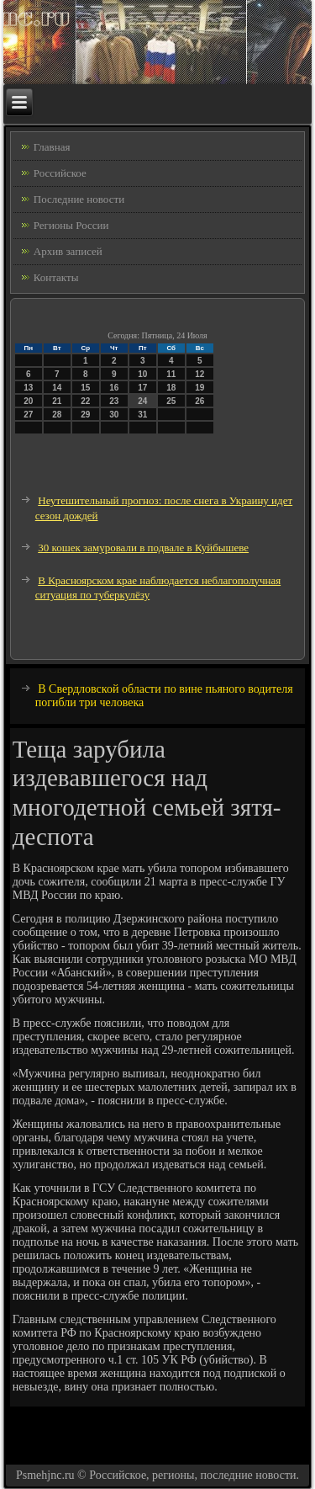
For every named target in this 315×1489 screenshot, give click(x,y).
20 (28, 401)
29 (85, 414)
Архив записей (68, 251)
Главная (52, 147)
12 (199, 374)
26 (199, 401)
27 (28, 414)
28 (56, 414)
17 (142, 387)
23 (113, 401)
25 (171, 401)
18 (171, 387)
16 (113, 387)
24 (142, 401)
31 (142, 414)
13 (28, 387)
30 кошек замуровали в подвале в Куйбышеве (143, 547)
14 (56, 387)
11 (171, 374)
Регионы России (71, 225)
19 (199, 387)
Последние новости (79, 199)
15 (85, 387)
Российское (60, 173)
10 (142, 374)
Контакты (56, 277)
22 (85, 401)
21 (56, 401)
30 (113, 414)
